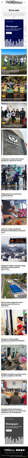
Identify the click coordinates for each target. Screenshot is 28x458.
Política (2, 263)
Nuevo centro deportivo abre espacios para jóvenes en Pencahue (12, 304)
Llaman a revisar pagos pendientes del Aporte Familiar (13, 340)
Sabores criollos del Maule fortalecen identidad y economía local (13, 230)
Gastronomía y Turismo (6, 227)
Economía (3, 337)
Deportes (3, 300)
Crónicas (3, 407)
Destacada (3, 192)
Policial (3, 96)
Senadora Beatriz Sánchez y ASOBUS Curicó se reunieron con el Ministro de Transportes (13, 410)
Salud (3, 122)
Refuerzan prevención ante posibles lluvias (11, 195)
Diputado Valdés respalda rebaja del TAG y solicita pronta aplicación (13, 267)
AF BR (2, 162)
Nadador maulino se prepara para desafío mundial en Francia (13, 375)
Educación (4, 67)
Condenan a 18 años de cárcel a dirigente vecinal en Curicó (12, 159)
